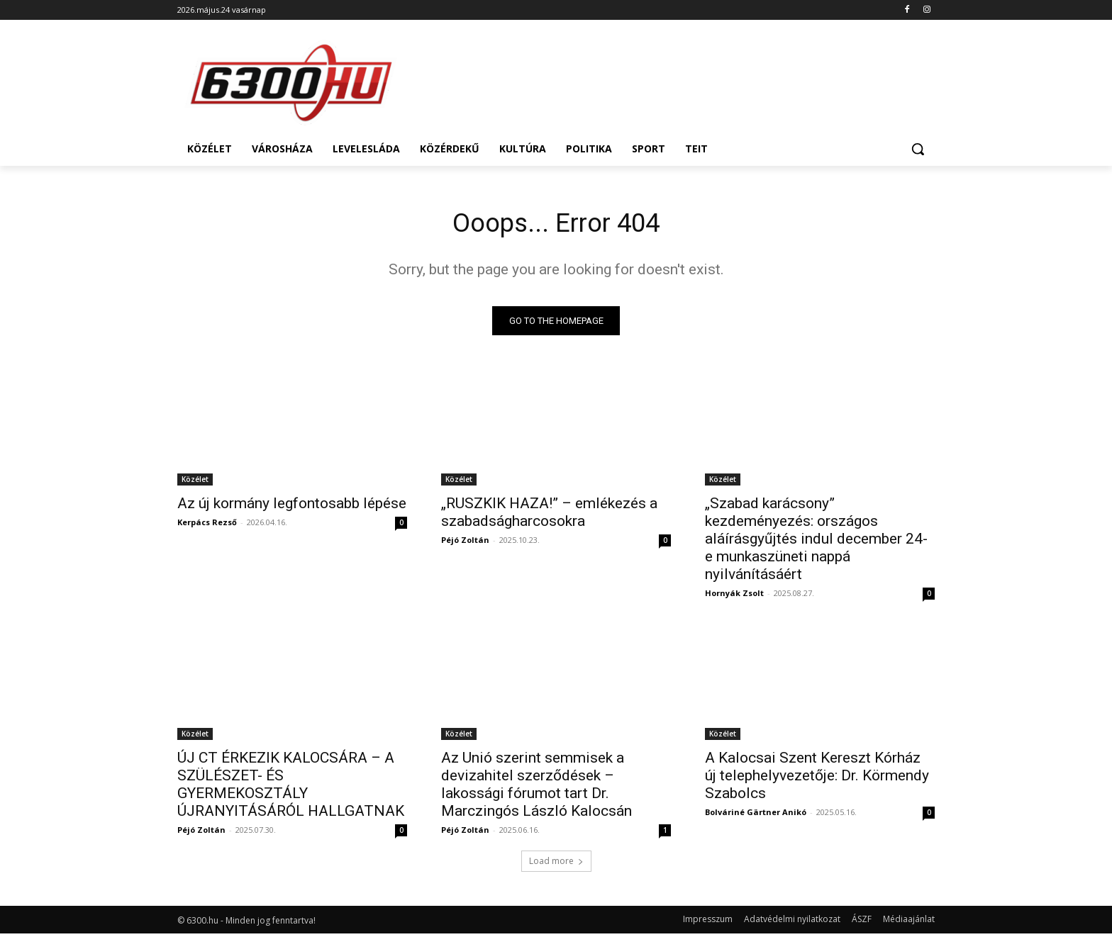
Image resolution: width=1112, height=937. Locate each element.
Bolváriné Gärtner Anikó (755, 815)
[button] (918, 149)
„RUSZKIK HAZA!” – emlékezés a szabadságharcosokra (549, 515)
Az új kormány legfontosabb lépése (291, 506)
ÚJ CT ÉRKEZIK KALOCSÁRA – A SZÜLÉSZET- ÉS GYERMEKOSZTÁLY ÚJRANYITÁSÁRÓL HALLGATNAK (290, 788)
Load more (556, 864)
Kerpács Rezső (207, 525)
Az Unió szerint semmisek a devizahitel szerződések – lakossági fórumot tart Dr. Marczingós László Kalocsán (536, 788)
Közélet (195, 483)
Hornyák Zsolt (734, 596)
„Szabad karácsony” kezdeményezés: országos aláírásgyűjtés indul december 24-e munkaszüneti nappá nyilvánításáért (816, 542)
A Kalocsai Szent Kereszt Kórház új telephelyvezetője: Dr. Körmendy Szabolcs (817, 779)
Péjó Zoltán (465, 543)
